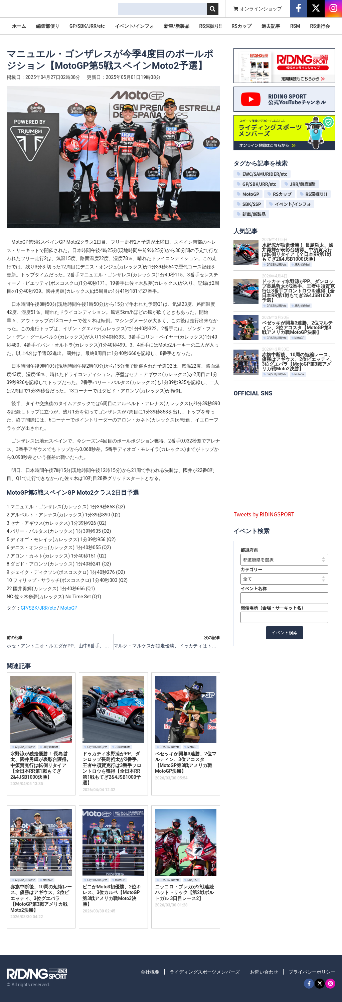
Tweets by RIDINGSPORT (263, 514)
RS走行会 (320, 26)
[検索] (212, 9)
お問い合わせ (264, 972)
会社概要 (150, 972)
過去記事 (271, 26)
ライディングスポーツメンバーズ (205, 972)
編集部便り (47, 26)
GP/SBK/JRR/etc (87, 26)
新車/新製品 (176, 26)
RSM (295, 26)
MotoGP (68, 608)
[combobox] (162, 9)
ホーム (19, 26)
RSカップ (241, 26)
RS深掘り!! (210, 26)
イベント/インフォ (134, 26)
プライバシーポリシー (312, 972)
